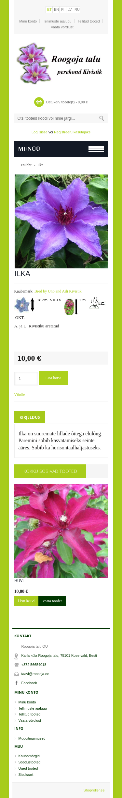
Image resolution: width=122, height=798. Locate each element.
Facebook (29, 683)
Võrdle (19, 394)
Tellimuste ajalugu (57, 21)
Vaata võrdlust (62, 27)
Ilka (40, 165)
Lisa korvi (53, 378)
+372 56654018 (34, 665)
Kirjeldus (30, 417)
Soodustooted (30, 762)
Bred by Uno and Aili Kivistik (58, 291)
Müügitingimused (32, 738)
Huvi (18, 580)
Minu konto (28, 21)
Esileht (26, 165)
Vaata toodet (52, 601)
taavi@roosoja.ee (35, 674)
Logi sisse (39, 132)
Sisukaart (26, 774)
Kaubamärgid (29, 756)
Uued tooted (28, 768)
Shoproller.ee (94, 790)
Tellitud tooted (89, 21)
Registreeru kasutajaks (72, 132)
